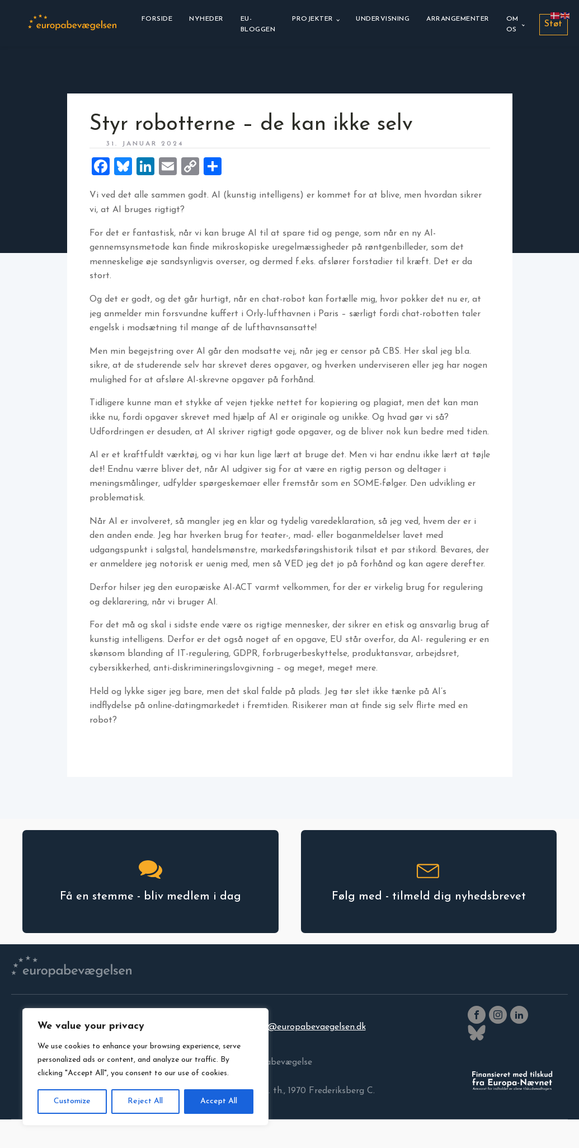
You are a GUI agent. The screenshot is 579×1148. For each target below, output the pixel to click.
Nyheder (206, 19)
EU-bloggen (258, 24)
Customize (72, 1101)
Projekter (312, 19)
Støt (553, 24)
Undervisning (382, 19)
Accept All (218, 1101)
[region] (145, 1067)
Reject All (145, 1101)
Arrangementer (457, 19)
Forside (157, 19)
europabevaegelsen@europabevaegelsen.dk (278, 1027)
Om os (512, 24)
